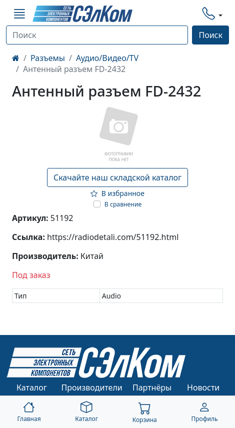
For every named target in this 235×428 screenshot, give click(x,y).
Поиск (210, 35)
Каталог (31, 387)
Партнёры (152, 387)
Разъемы (47, 58)
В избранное (117, 193)
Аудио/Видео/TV (107, 58)
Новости (203, 387)
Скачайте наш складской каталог (118, 177)
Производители (92, 387)
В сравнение (123, 204)
